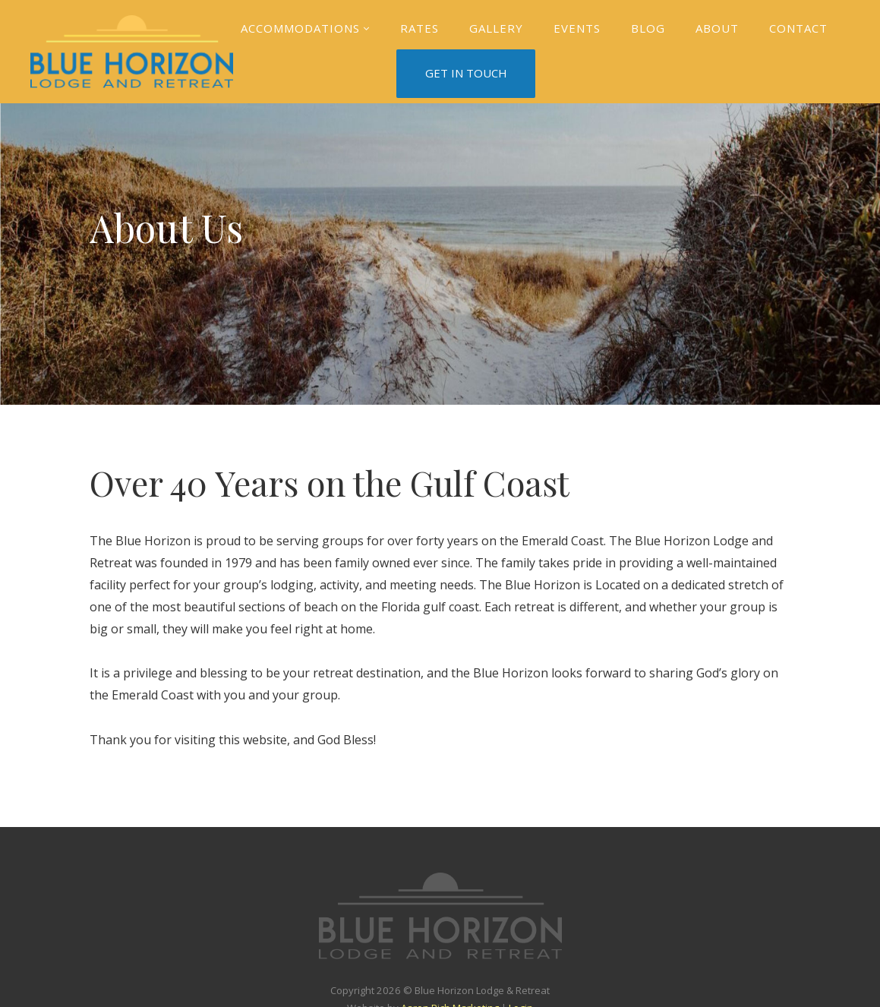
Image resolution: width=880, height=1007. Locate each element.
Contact (798, 28)
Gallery (496, 28)
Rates (419, 28)
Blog (648, 28)
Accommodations (305, 28)
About (717, 28)
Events (577, 28)
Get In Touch (466, 72)
